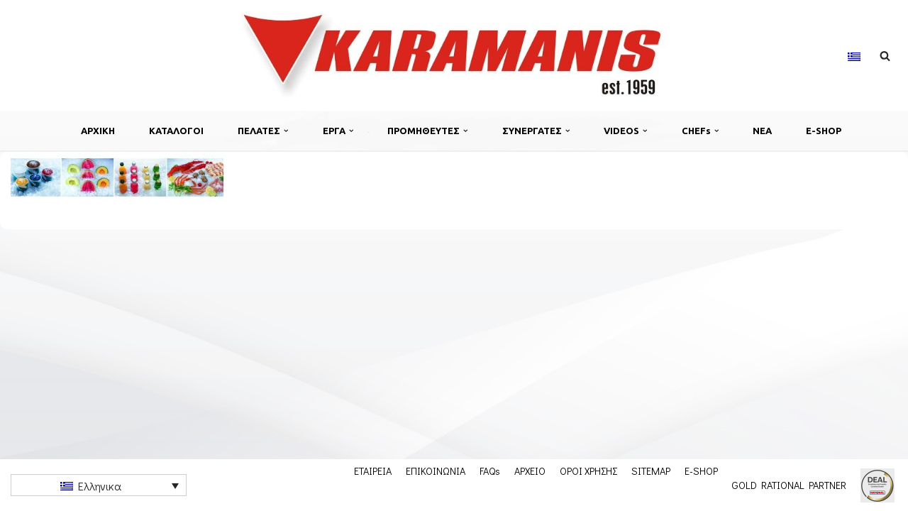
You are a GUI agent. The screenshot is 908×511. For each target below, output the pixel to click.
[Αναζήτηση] (885, 55)
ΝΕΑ (762, 131)
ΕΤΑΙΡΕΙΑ (373, 470)
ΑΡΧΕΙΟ (530, 470)
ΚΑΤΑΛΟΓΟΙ (176, 131)
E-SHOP (823, 131)
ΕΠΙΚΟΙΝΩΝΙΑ (435, 470)
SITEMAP (650, 470)
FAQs (490, 470)
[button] (286, 130)
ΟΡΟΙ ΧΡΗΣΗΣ (588, 470)
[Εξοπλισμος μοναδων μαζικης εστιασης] (454, 55)
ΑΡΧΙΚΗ (98, 131)
